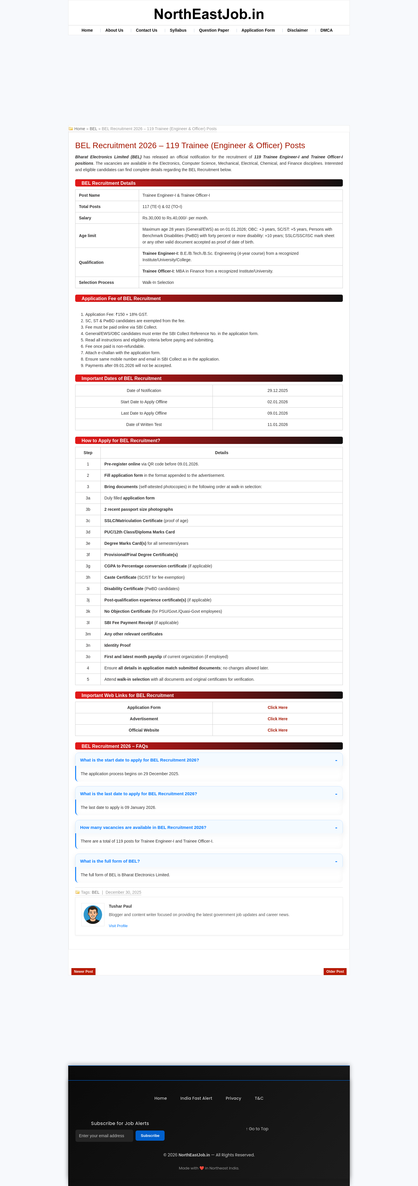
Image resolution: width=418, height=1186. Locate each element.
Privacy (234, 1098)
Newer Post (83, 972)
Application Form (258, 30)
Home (87, 30)
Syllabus (178, 30)
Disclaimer (297, 30)
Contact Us (146, 30)
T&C (259, 1098)
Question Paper (214, 30)
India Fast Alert (196, 1098)
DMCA (326, 30)
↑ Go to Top (257, 1129)
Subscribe (150, 1135)
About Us (114, 30)
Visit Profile (118, 926)
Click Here (277, 707)
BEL (94, 128)
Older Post (335, 972)
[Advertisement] (209, 81)
